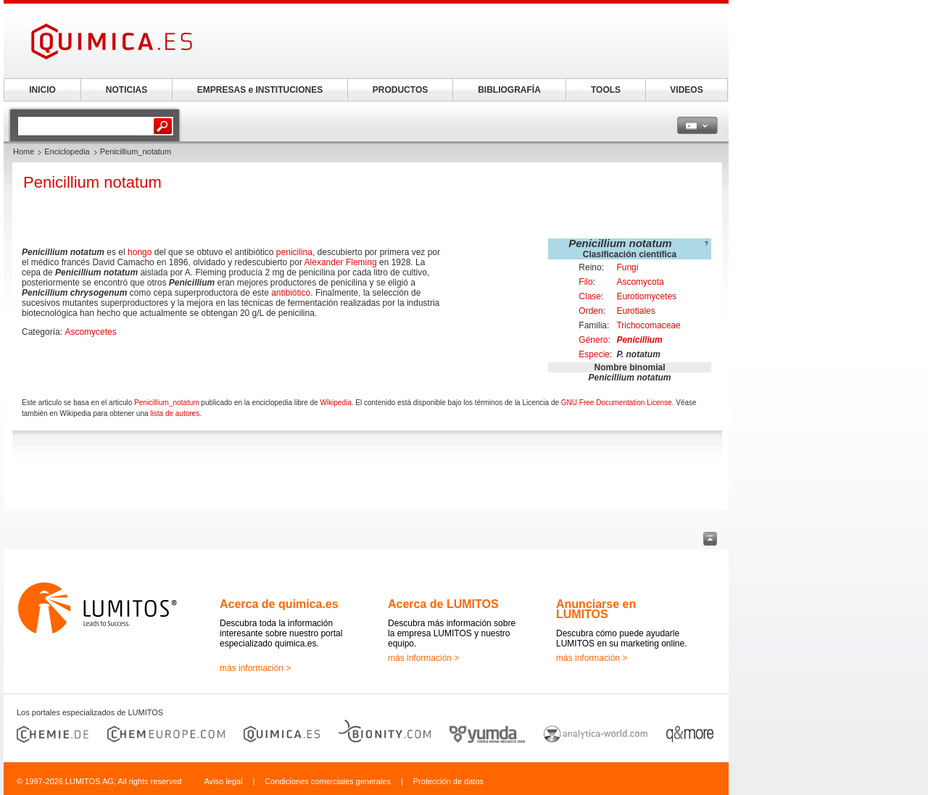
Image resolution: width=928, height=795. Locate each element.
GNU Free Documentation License (616, 403)
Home (23, 151)
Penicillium (639, 340)
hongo (140, 252)
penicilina (294, 252)
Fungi (627, 267)
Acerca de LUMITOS (443, 604)
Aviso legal (223, 781)
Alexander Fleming (340, 262)
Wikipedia (335, 403)
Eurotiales (635, 311)
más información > (255, 668)
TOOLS (606, 90)
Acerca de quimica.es (279, 604)
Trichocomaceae (648, 325)
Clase (590, 296)
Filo (585, 282)
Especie (594, 354)
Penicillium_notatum (166, 403)
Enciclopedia (66, 151)
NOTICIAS (126, 90)
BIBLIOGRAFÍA (509, 90)
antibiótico (290, 293)
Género (593, 340)
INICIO (42, 90)
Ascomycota (639, 282)
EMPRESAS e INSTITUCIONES (260, 90)
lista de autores (174, 413)
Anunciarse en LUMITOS (596, 609)
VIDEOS (686, 90)
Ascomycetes (90, 332)
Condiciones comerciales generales (328, 781)
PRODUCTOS (400, 90)
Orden (590, 311)
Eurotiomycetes (646, 296)
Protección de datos (448, 781)
